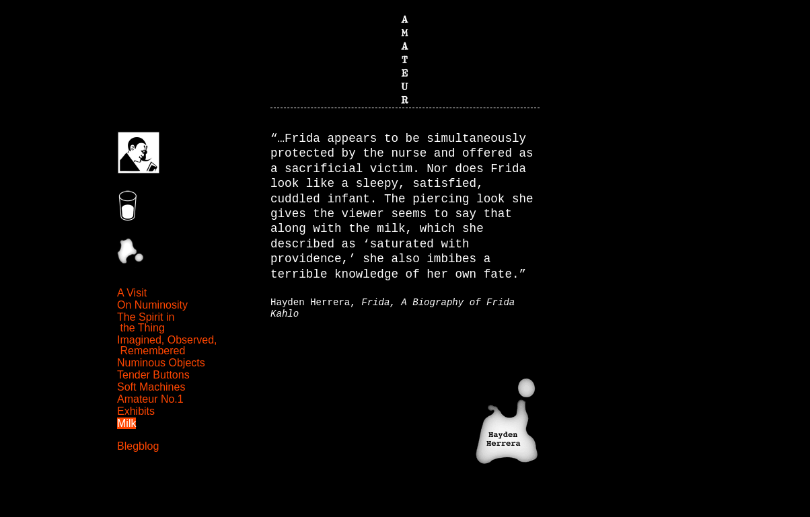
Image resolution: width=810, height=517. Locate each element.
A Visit (132, 293)
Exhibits (136, 411)
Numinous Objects (161, 362)
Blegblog (138, 446)
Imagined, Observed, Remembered (167, 345)
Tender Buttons (153, 375)
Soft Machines (151, 387)
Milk (126, 423)
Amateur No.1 (150, 399)
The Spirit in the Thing (145, 322)
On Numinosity (152, 305)
